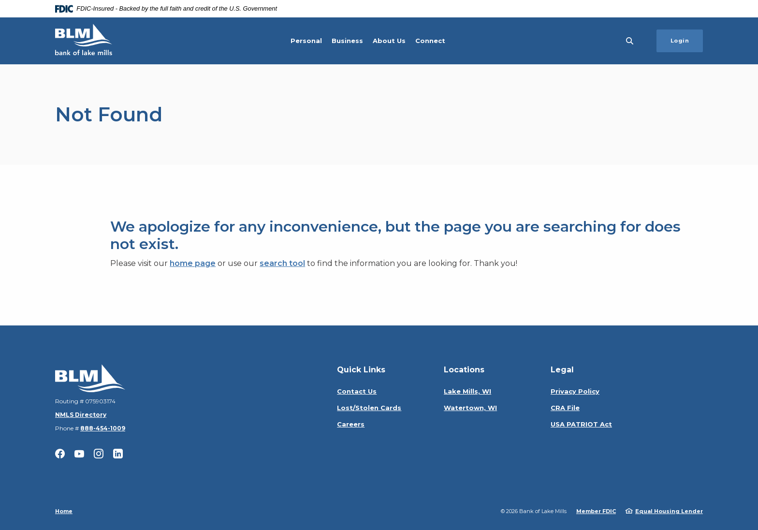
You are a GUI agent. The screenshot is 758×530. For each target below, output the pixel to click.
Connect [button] (430, 40)
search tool (282, 263)
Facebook (60, 453)
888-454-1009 (102, 428)
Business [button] (347, 40)
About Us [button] (389, 40)
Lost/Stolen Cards (369, 408)
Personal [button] (306, 40)
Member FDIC (596, 511)
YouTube (79, 453)
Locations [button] (464, 369)
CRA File (565, 408)
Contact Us (357, 391)
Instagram (98, 453)
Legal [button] (562, 369)
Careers (350, 424)
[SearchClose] (630, 41)
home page (193, 263)
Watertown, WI (470, 408)
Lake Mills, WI (467, 391)
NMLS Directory (80, 414)
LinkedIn (118, 453)
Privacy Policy (575, 391)
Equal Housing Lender (669, 511)
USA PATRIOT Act (581, 424)
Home (64, 511)
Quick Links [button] (361, 369)
